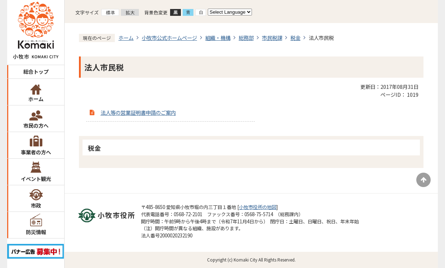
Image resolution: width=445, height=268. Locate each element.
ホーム (35, 99)
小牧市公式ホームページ (169, 37)
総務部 (246, 37)
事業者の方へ (36, 152)
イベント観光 (36, 178)
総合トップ (35, 71)
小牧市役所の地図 (257, 207)
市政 (36, 205)
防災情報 (36, 232)
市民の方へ (35, 125)
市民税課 (272, 37)
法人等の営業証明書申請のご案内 (138, 112)
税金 (295, 37)
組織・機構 (217, 37)
